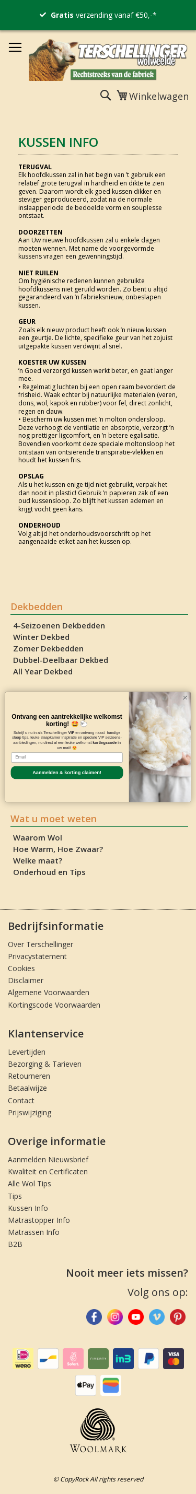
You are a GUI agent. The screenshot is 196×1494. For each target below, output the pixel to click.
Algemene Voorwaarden (48, 992)
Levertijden (26, 1052)
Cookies (21, 968)
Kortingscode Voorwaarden (54, 1005)
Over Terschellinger (40, 944)
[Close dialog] (185, 698)
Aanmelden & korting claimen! (66, 772)
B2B (15, 1244)
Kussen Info (28, 1208)
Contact (21, 1100)
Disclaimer (25, 980)
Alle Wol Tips (29, 1183)
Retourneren (29, 1076)
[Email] (66, 757)
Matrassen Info (34, 1232)
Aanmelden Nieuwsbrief (48, 1159)
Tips (15, 1196)
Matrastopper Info (39, 1220)
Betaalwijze (27, 1088)
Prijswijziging (29, 1112)
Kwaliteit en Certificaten (48, 1171)
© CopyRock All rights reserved (98, 1479)
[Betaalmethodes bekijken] (23, 1366)
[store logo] (108, 59)
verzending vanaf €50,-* (104, 15)
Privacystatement (37, 956)
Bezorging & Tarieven (45, 1064)
